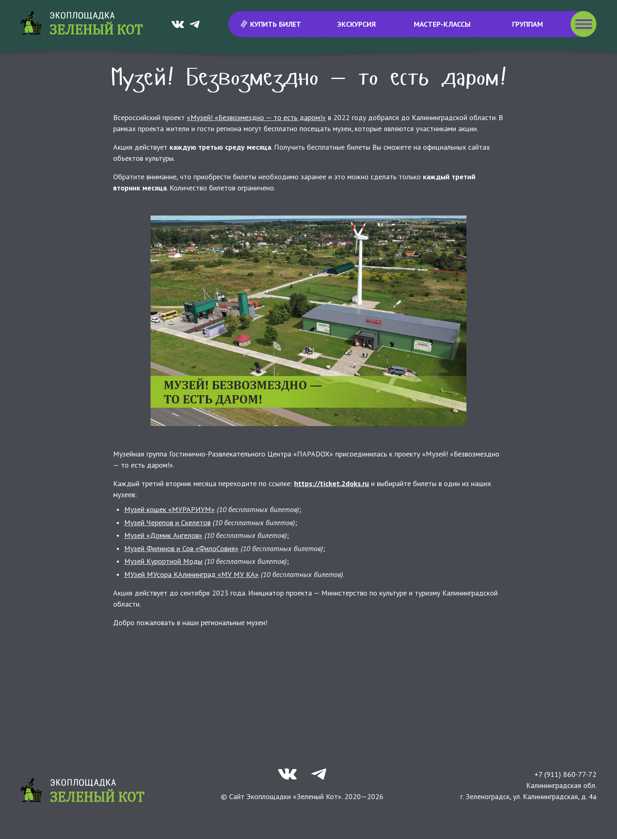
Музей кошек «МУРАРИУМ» (169, 531)
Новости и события (247, 70)
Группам (527, 24)
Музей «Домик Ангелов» (163, 557)
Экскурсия (356, 24)
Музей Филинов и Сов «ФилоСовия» (181, 570)
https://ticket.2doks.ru (331, 505)
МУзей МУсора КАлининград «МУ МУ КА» (191, 596)
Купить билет (271, 24)
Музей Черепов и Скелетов (167, 544)
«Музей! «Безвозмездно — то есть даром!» (256, 139)
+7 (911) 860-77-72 (565, 796)
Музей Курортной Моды (163, 583)
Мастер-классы (442, 24)
